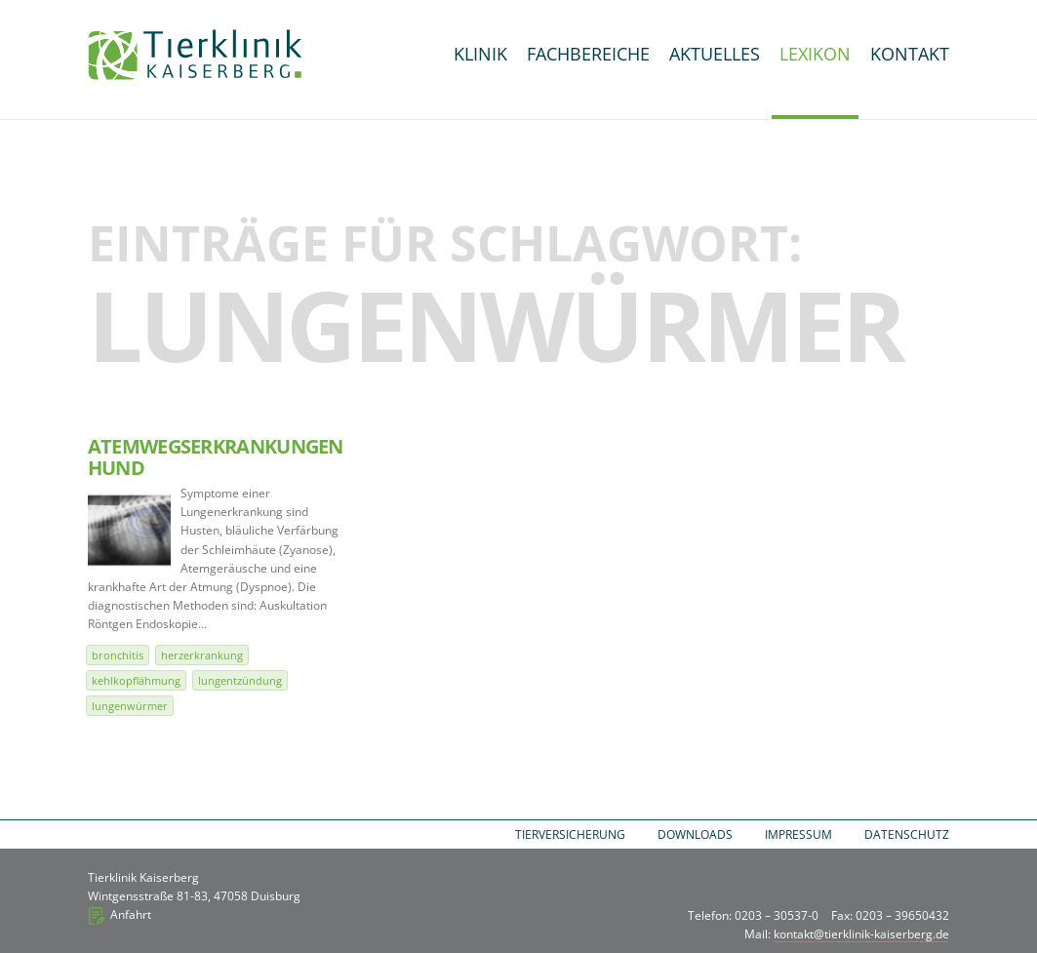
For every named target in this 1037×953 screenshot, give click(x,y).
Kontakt (909, 53)
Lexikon (815, 53)
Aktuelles (714, 53)
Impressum (798, 834)
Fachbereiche (588, 53)
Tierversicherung (570, 834)
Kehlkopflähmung (136, 680)
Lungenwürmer (130, 705)
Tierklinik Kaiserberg (195, 54)
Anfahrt (130, 914)
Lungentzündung (240, 680)
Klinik (480, 53)
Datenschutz (906, 834)
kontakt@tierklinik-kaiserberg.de (861, 934)
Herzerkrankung (202, 655)
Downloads (695, 834)
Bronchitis (117, 655)
